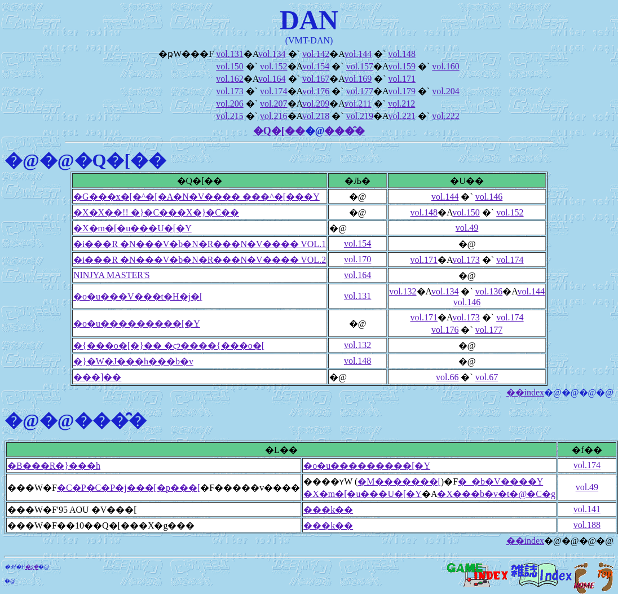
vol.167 (315, 78)
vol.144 (358, 54)
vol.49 (467, 227)
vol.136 (488, 291)
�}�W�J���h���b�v (133, 361)
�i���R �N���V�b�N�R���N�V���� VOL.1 (199, 244)
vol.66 (447, 377)
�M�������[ (399, 481)
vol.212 (401, 103)
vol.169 (358, 78)
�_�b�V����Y (500, 481)
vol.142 (315, 54)
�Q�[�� (279, 131)
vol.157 (359, 66)
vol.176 (315, 91)
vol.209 (315, 103)
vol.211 (358, 103)
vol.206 (229, 103)
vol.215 (229, 116)
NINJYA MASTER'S (111, 275)
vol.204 (445, 91)
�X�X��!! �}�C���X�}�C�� (156, 212)
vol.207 (273, 103)
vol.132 (402, 291)
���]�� (97, 377)
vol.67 (486, 377)
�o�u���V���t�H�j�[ (137, 296)
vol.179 (401, 91)
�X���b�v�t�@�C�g (496, 494)
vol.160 (445, 66)
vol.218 (315, 116)
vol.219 (359, 116)
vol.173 (229, 91)
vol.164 (271, 78)
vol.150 (229, 66)
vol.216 (273, 116)
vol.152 (273, 66)
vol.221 (401, 116)
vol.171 (401, 78)
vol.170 (357, 259)
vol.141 (587, 509)
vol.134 (271, 54)
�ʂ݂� (31, 567)
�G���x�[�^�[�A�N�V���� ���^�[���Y (196, 196)
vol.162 (229, 78)
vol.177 (359, 91)
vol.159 (401, 66)
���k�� (328, 509)
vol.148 (401, 54)
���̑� (344, 131)
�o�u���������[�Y (136, 323)
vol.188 (587, 525)
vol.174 (273, 91)
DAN (309, 20)
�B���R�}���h (53, 465)
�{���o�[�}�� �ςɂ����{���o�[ (168, 345)
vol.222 (445, 116)
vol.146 (488, 196)
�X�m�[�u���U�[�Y (132, 228)
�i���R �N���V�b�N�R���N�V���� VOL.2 (199, 260)
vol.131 (229, 54)
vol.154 (315, 66)
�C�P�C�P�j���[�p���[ (128, 487)
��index (525, 392)
